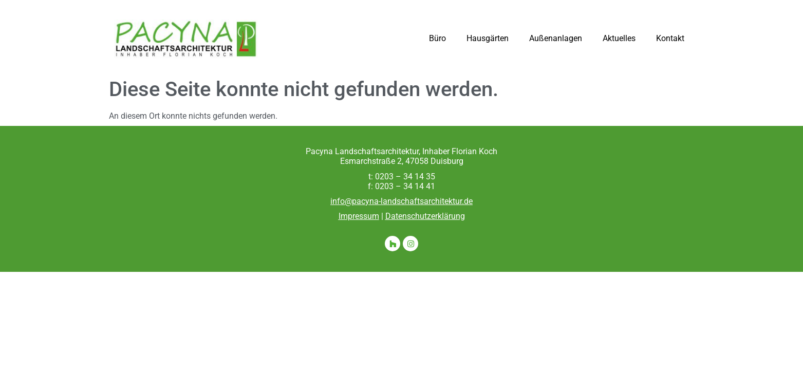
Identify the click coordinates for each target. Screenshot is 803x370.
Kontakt (670, 38)
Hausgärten (487, 38)
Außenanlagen (555, 38)
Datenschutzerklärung (425, 216)
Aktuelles (619, 38)
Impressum (359, 216)
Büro (437, 38)
